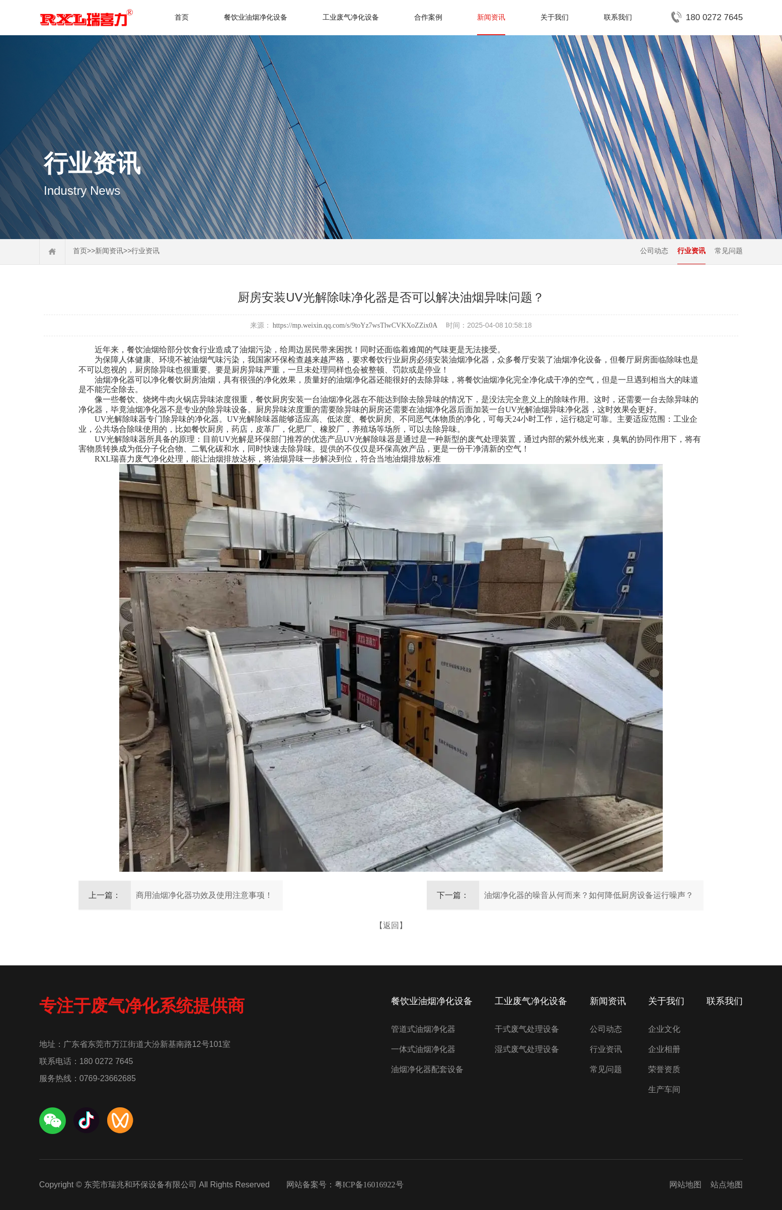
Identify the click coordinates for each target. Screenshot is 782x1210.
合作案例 (428, 17)
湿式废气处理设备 (527, 1049)
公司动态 (654, 251)
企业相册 (664, 1049)
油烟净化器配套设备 (427, 1069)
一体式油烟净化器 (423, 1049)
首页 (182, 17)
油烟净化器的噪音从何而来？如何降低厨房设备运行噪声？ (588, 895)
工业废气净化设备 (351, 17)
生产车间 (664, 1089)
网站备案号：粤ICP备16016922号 (345, 1184)
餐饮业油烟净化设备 (255, 17)
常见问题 (729, 251)
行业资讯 (145, 251)
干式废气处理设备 (527, 1029)
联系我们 (618, 17)
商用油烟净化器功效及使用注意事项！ (204, 895)
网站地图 (685, 1184)
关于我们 (554, 17)
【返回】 (391, 925)
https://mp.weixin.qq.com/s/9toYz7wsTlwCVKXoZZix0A (355, 325)
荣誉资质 (664, 1069)
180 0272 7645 (714, 17)
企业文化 (664, 1029)
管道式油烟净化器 (423, 1029)
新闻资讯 (491, 17)
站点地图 (727, 1184)
